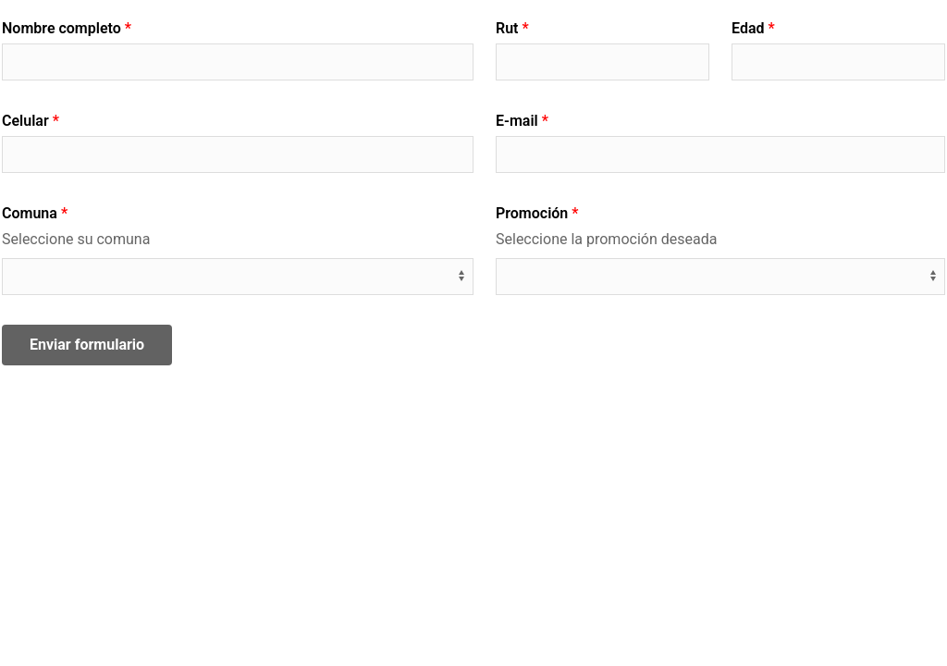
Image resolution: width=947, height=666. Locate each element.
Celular (25, 121)
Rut (507, 28)
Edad (748, 28)
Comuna (29, 213)
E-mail (517, 121)
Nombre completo (61, 28)
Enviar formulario (87, 344)
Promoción (532, 213)
